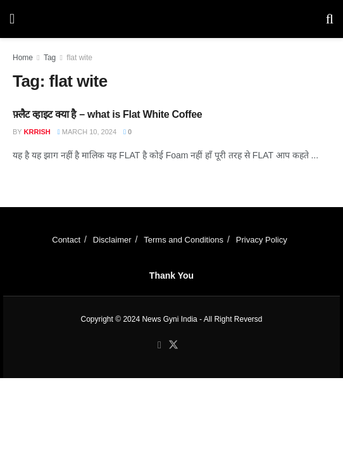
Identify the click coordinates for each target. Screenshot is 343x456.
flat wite (79, 57)
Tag (50, 57)
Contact (66, 239)
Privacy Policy (261, 239)
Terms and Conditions (183, 239)
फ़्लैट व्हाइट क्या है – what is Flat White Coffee (107, 114)
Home (23, 57)
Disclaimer (112, 239)
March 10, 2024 (87, 132)
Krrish (37, 132)
